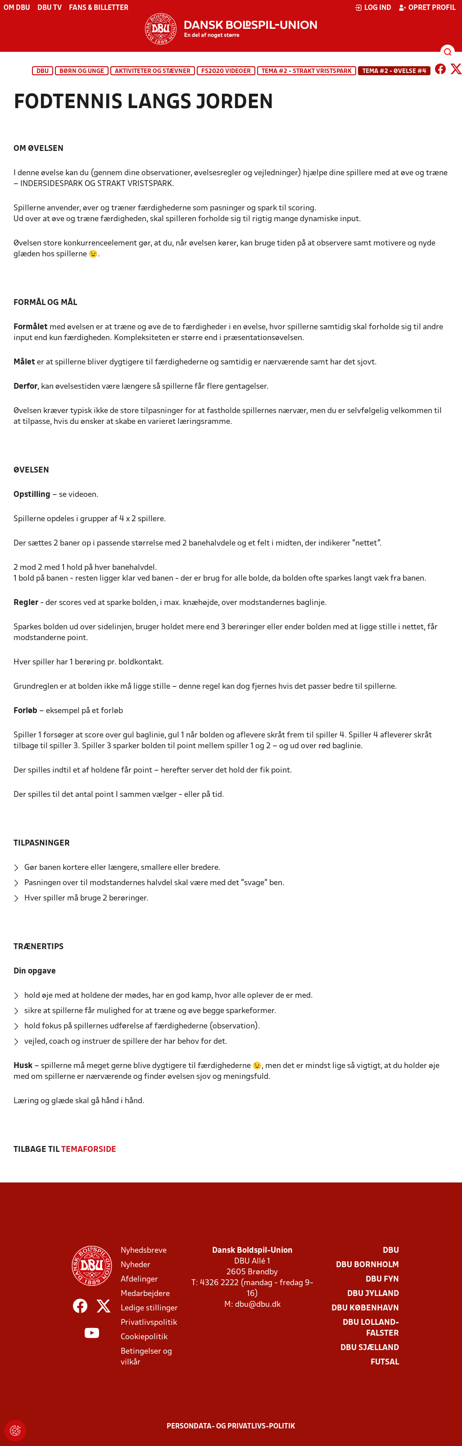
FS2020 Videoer (226, 71)
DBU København (365, 1308)
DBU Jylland (373, 1294)
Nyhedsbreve (144, 1251)
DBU (42, 71)
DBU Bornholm (367, 1265)
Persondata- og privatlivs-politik (231, 1426)
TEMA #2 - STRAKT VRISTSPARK (307, 71)
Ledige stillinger (149, 1308)
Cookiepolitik (144, 1337)
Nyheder (135, 1265)
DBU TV (49, 8)
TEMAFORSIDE (88, 1150)
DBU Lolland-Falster (371, 1328)
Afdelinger (139, 1279)
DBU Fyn (382, 1279)
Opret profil (427, 8)
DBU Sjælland (369, 1348)
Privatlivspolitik (149, 1323)
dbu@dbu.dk (258, 1305)
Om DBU (17, 8)
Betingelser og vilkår (146, 1357)
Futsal (385, 1362)
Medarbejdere (145, 1294)
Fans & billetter (98, 8)
